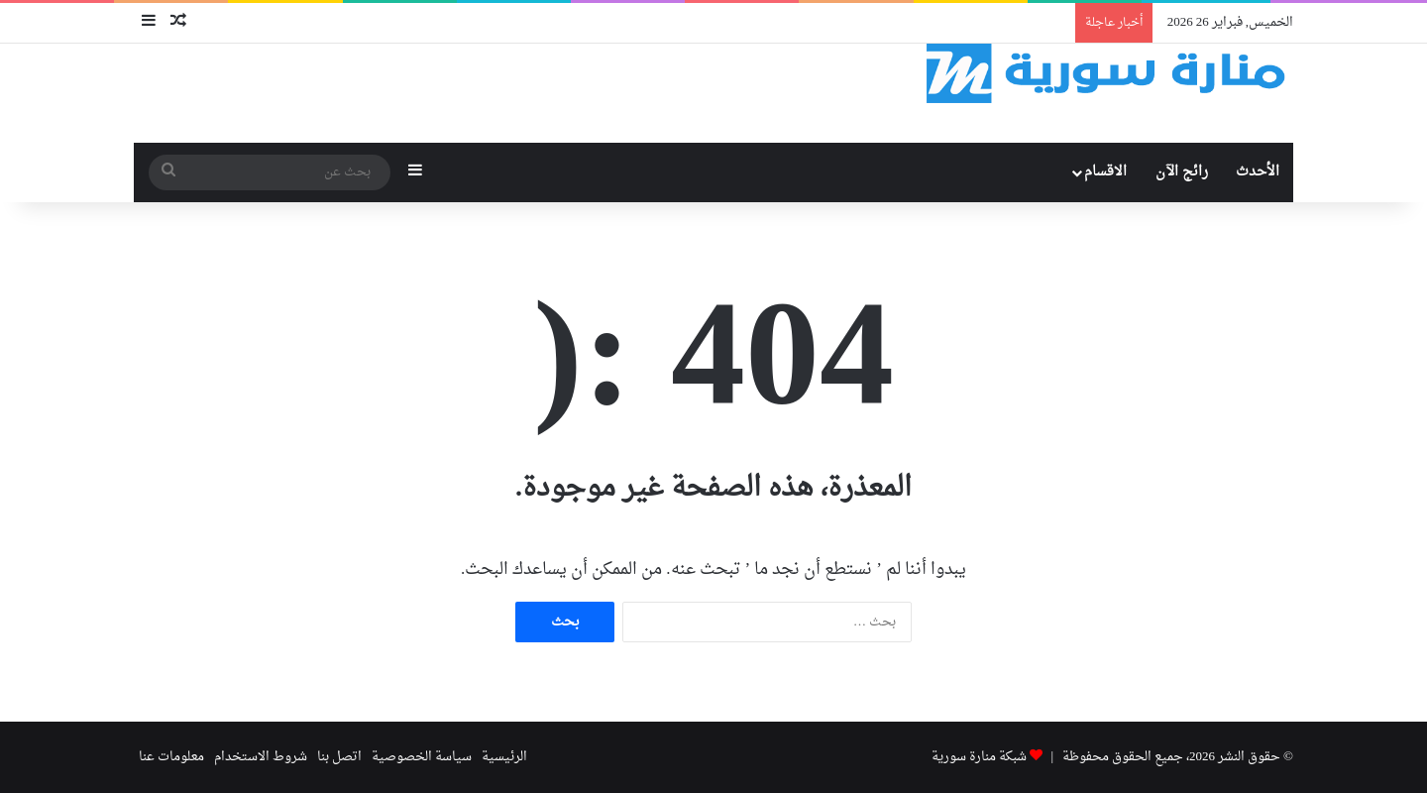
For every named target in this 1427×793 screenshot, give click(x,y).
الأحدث (1257, 172)
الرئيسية (504, 756)
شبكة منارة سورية (979, 756)
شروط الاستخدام (260, 756)
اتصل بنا (339, 756)
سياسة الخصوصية (422, 756)
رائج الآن (1181, 172)
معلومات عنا (171, 756)
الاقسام (1105, 172)
